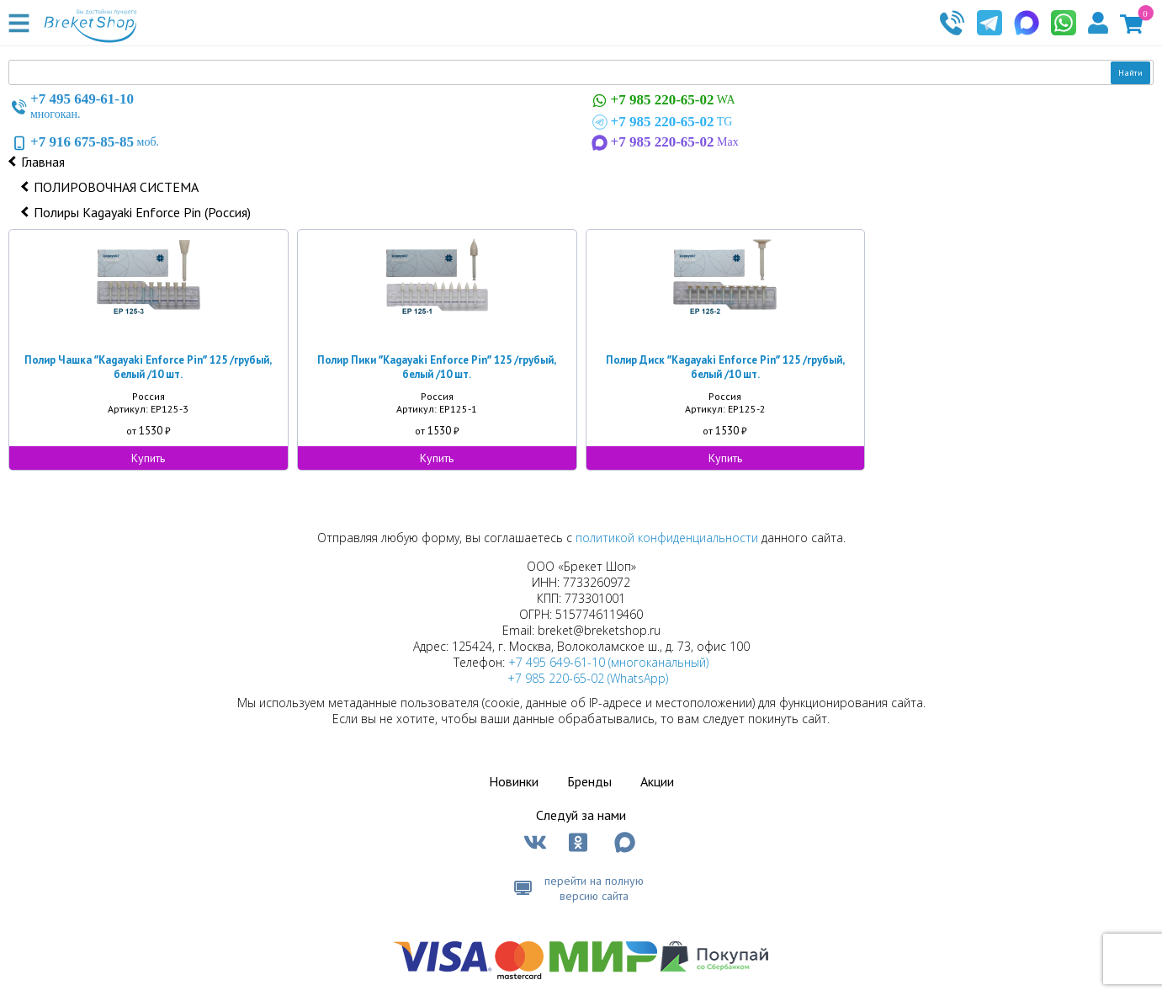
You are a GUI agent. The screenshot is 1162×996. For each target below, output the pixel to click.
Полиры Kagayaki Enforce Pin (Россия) (142, 212)
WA (662, 100)
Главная (43, 161)
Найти (1130, 72)
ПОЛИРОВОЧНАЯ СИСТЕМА (116, 186)
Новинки (514, 781)
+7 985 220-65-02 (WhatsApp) (587, 678)
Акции (657, 781)
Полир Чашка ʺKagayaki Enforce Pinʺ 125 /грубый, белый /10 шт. (148, 367)
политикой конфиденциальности (667, 538)
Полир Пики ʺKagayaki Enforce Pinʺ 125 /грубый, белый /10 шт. (436, 367)
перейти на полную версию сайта (594, 888)
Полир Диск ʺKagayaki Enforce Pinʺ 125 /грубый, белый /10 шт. (725, 367)
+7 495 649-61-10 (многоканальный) (608, 662)
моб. (83, 142)
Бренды (589, 781)
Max (664, 142)
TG (661, 122)
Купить (148, 458)
